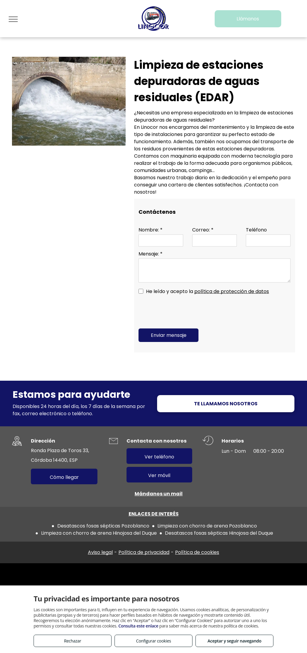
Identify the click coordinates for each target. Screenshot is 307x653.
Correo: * (202, 229)
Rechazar (72, 641)
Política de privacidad (143, 552)
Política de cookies (197, 552)
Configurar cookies (153, 641)
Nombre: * (150, 229)
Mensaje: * (150, 253)
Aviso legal (100, 552)
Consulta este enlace (138, 626)
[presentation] (184, 310)
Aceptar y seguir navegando (234, 641)
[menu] (13, 19)
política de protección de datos (231, 291)
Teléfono (256, 229)
